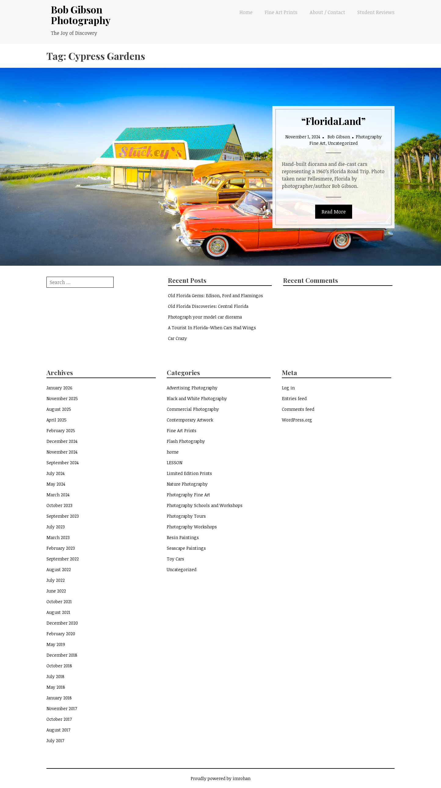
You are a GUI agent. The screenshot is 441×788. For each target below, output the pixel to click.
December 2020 (62, 623)
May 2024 (55, 484)
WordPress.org (297, 420)
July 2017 (55, 740)
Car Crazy (177, 338)
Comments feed (298, 409)
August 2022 (58, 569)
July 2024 (55, 473)
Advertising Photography (192, 388)
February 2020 (60, 634)
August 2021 (58, 612)
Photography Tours (186, 516)
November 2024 (62, 452)
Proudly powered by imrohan (220, 778)
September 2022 (62, 559)
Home (246, 12)
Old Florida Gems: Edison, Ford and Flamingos (215, 295)
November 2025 (62, 398)
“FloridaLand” (333, 120)
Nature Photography (187, 484)
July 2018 (55, 676)
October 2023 (59, 505)
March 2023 (58, 537)
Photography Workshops (192, 527)
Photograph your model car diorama (205, 317)
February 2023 (60, 548)
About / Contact (327, 12)
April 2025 (56, 420)
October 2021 (59, 601)
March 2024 (58, 495)
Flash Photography (186, 441)
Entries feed (294, 398)
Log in (288, 388)
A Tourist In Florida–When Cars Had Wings (212, 327)
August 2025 (58, 409)
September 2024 (62, 462)
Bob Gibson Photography (81, 15)
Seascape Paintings (186, 548)
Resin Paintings (183, 537)
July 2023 (55, 527)
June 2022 (56, 591)
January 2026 (59, 388)
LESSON (174, 462)
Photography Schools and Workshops (204, 505)
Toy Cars (175, 559)
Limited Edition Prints (189, 473)
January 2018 (59, 698)
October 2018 (59, 666)
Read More (334, 211)
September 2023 (62, 516)
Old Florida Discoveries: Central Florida (208, 306)
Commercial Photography (193, 409)
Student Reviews (376, 12)
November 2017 (61, 708)
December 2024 (62, 441)
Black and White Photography (197, 398)
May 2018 (55, 687)
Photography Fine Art (188, 495)
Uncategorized (343, 143)
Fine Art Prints (281, 12)
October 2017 (59, 719)
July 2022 (55, 580)
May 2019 (55, 644)
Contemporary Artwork (190, 420)
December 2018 (61, 655)
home (173, 452)
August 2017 (58, 730)
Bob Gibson (338, 137)
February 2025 (60, 430)
